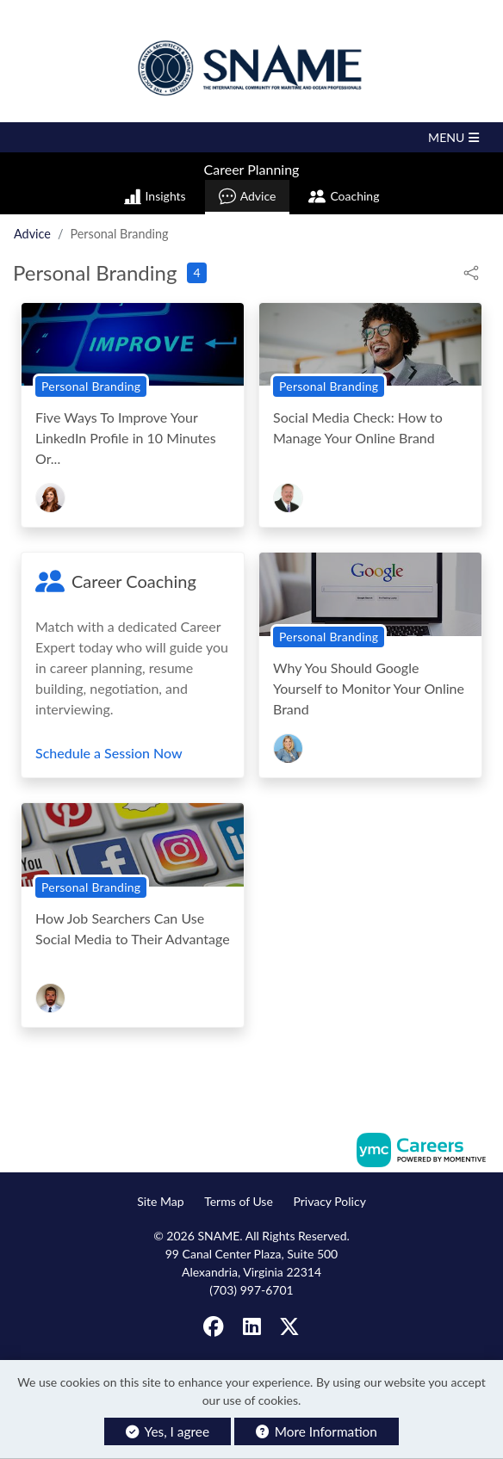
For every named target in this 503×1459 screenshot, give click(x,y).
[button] (251, 137)
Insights (155, 196)
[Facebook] (214, 1326)
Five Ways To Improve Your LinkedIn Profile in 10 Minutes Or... (125, 438)
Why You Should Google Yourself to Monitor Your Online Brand (368, 688)
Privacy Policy (329, 1201)
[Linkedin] (252, 1326)
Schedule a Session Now (109, 753)
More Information (316, 1431)
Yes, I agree (167, 1431)
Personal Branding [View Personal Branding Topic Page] (90, 386)
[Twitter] (289, 1326)
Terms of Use (238, 1201)
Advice (247, 196)
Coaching (343, 196)
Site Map (160, 1201)
